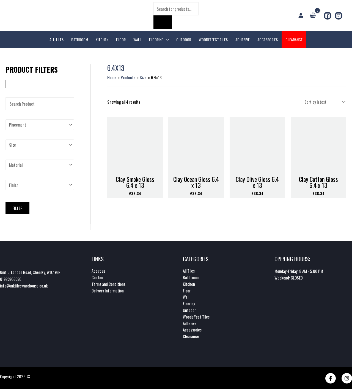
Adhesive (190, 323)
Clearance (191, 336)
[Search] (162, 22)
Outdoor (189, 310)
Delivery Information (108, 290)
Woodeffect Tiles (196, 317)
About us (98, 270)
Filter (17, 208)
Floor (187, 290)
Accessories (192, 330)
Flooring (189, 303)
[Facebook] (327, 16)
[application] (166, 39)
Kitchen (189, 284)
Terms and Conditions (109, 284)
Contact (98, 277)
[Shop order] (324, 102)
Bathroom (191, 277)
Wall (186, 297)
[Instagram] (338, 16)
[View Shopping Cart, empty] (312, 15)
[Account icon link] (300, 15)
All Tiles (189, 270)
